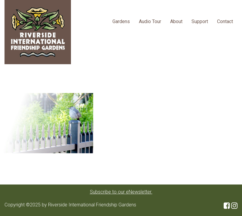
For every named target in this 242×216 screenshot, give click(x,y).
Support (199, 21)
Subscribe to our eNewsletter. (121, 192)
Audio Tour (150, 21)
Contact (225, 21)
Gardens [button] (121, 21)
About (176, 21)
